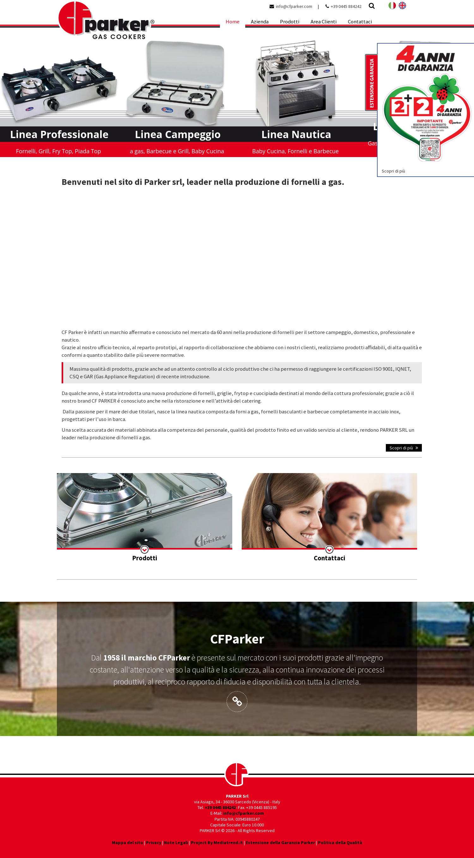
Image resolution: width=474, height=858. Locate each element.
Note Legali (176, 842)
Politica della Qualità (340, 842)
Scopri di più (404, 448)
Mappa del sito (127, 842)
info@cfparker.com (294, 6)
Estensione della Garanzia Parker (280, 842)
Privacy (153, 842)
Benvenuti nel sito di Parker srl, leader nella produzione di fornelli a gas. (203, 181)
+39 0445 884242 (346, 6)
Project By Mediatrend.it (217, 842)
